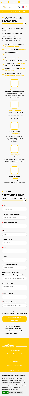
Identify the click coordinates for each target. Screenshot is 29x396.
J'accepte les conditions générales (14, 313)
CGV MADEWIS (14, 370)
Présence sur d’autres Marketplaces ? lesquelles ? (12, 274)
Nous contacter (22, 2)
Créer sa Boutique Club (14, 354)
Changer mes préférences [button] (15, 392)
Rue (4, 231)
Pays (5, 256)
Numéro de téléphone (11, 214)
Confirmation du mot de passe (14, 302)
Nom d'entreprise (10, 222)
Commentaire (7, 283)
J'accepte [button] (5, 392)
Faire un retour (15, 358)
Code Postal (7, 239)
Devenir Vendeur (14, 362)
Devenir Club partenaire (14, 365)
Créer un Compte (14, 350)
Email (5, 206)
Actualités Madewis (9, 264)
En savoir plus (15, 65)
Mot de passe (8, 293)
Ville (4, 248)
